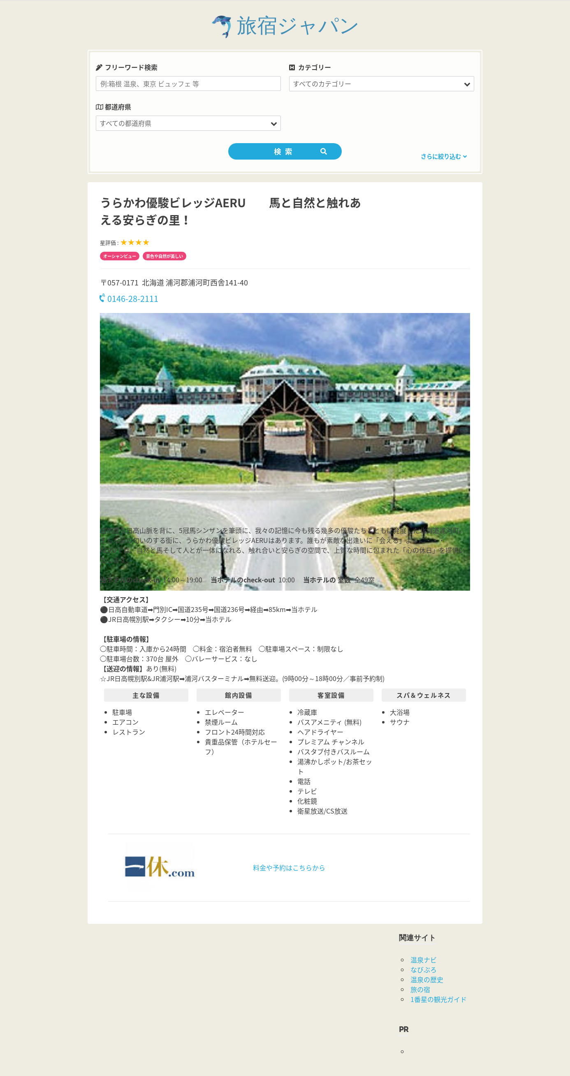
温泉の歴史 (426, 979)
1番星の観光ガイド (438, 999)
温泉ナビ (423, 960)
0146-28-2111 (129, 298)
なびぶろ (423, 969)
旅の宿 (420, 989)
